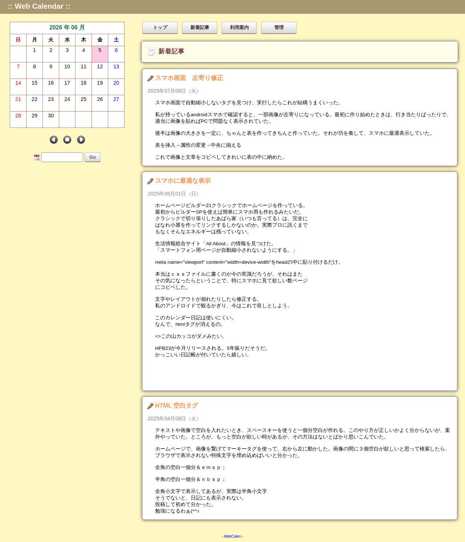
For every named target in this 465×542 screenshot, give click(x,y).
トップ (160, 27)
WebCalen (232, 536)
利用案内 (239, 27)
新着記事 (199, 27)
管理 (279, 27)
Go (92, 157)
